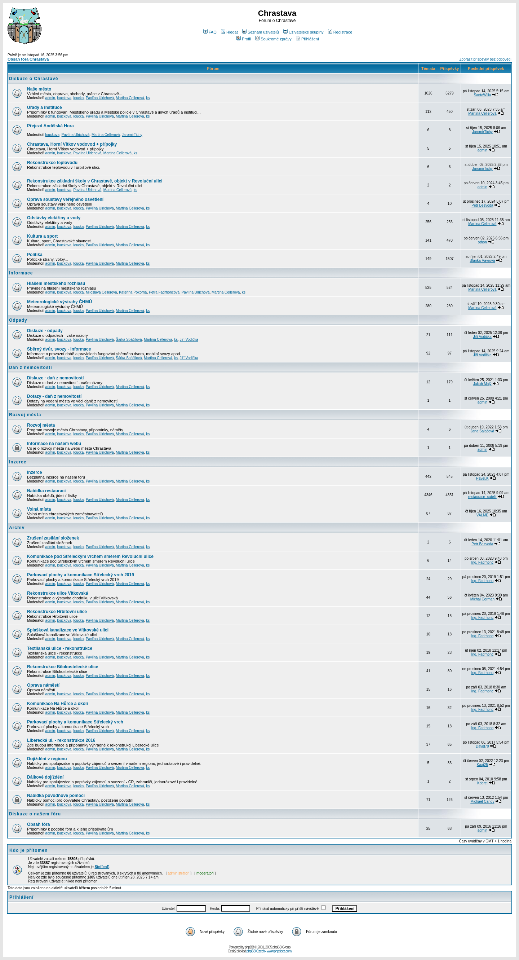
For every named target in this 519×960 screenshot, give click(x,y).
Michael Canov (482, 801)
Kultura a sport (42, 236)
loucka (78, 98)
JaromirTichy (132, 135)
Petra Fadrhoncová (164, 292)
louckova (64, 98)
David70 (482, 746)
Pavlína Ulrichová (100, 98)
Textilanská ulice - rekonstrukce (59, 648)
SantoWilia (482, 95)
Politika (35, 254)
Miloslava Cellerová (101, 292)
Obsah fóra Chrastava (28, 59)
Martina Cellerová (130, 98)
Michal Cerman (482, 599)
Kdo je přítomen (28, 850)
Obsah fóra (38, 824)
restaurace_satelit (482, 497)
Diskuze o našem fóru (35, 813)
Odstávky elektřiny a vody (53, 217)
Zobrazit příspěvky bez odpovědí (485, 59)
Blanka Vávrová (482, 261)
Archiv (17, 527)
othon (482, 242)
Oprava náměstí (43, 685)
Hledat (229, 32)
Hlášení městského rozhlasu (56, 283)
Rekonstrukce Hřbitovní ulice (57, 611)
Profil (243, 39)
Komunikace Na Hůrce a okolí (57, 703)
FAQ (210, 32)
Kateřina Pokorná (133, 292)
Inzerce (17, 461)
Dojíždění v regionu (47, 758)
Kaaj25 (482, 765)
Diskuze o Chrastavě (33, 78)
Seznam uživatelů (260, 32)
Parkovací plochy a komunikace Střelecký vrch (75, 722)
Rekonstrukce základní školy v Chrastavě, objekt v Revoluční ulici (94, 181)
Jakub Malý (482, 384)
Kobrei (482, 783)
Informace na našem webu (54, 443)
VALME (482, 515)
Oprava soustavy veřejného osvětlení (65, 199)
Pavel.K (482, 478)
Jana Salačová (482, 431)
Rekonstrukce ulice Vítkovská (57, 593)
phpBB (249, 947)
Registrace (340, 32)
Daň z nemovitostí (30, 367)
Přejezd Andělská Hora (50, 125)
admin (50, 98)
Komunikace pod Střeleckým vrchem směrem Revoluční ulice (90, 556)
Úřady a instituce (44, 107)
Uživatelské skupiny (303, 32)
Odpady (18, 320)
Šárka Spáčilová (129, 340)
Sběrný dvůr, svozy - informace (59, 349)
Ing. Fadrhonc (482, 562)
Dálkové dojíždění (45, 777)
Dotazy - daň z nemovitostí (54, 396)
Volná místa (39, 509)
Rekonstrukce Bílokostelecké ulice (62, 666)
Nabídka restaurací (46, 490)
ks (148, 98)
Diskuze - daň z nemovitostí (55, 377)
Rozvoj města (25, 414)
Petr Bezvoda (482, 205)
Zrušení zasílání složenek (53, 538)
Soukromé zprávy (273, 39)
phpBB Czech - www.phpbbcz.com (269, 951)
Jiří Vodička (189, 340)
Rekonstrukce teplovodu (52, 162)
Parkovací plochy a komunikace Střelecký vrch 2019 (80, 574)
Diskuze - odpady (45, 330)
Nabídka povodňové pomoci (56, 795)
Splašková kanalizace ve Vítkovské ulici (67, 630)
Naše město (39, 89)
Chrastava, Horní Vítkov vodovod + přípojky (72, 144)
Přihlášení (307, 39)
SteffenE (102, 867)
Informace (21, 273)
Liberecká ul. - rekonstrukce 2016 (61, 740)
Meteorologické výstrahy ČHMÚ (59, 301)
